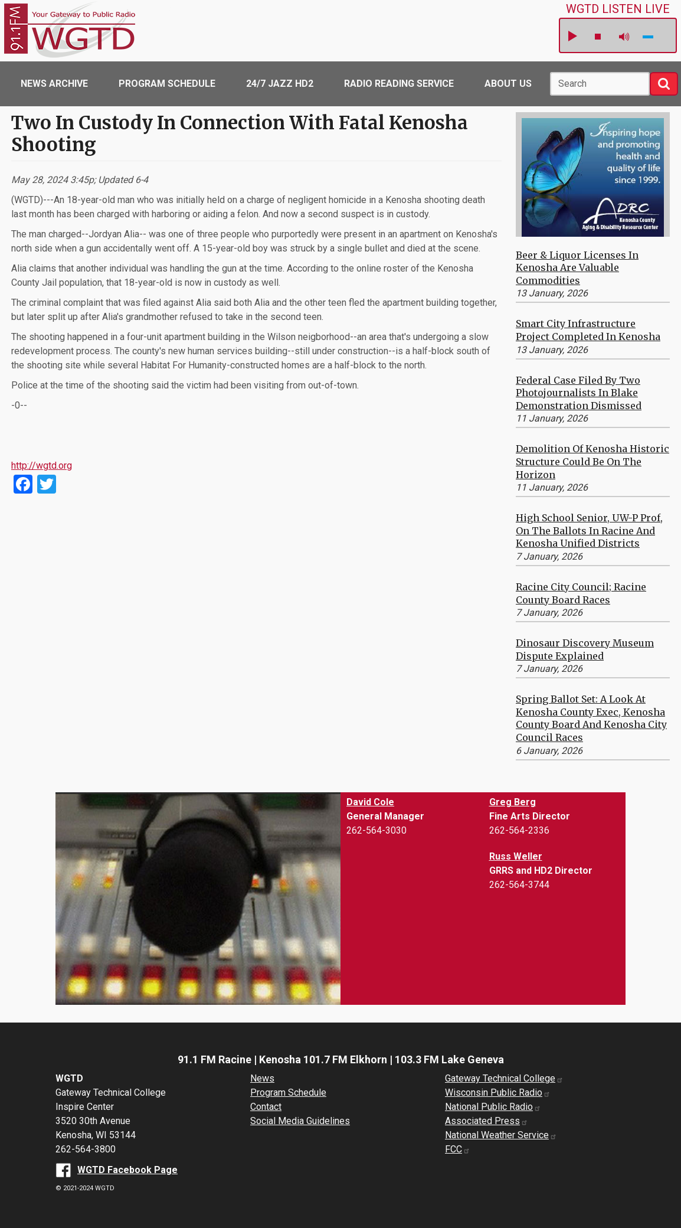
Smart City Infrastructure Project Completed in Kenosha (588, 330)
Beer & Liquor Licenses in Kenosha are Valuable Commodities (577, 267)
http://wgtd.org (41, 465)
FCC (457, 1149)
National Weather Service (501, 1135)
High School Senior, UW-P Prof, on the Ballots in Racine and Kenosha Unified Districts (589, 530)
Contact (265, 1106)
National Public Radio (493, 1106)
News (262, 1078)
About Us (508, 83)
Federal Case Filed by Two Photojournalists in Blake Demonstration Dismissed (578, 392)
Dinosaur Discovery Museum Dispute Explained (585, 649)
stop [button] (598, 36)
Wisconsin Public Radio (498, 1092)
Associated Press (486, 1120)
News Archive (54, 83)
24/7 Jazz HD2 (279, 83)
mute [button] (624, 36)
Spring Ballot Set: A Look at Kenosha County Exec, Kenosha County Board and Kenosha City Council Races (591, 718)
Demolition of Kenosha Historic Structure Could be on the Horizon (592, 461)
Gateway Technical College (504, 1078)
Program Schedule (167, 83)
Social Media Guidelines (300, 1120)
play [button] (572, 36)
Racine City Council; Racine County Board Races (581, 593)
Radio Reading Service (399, 83)
